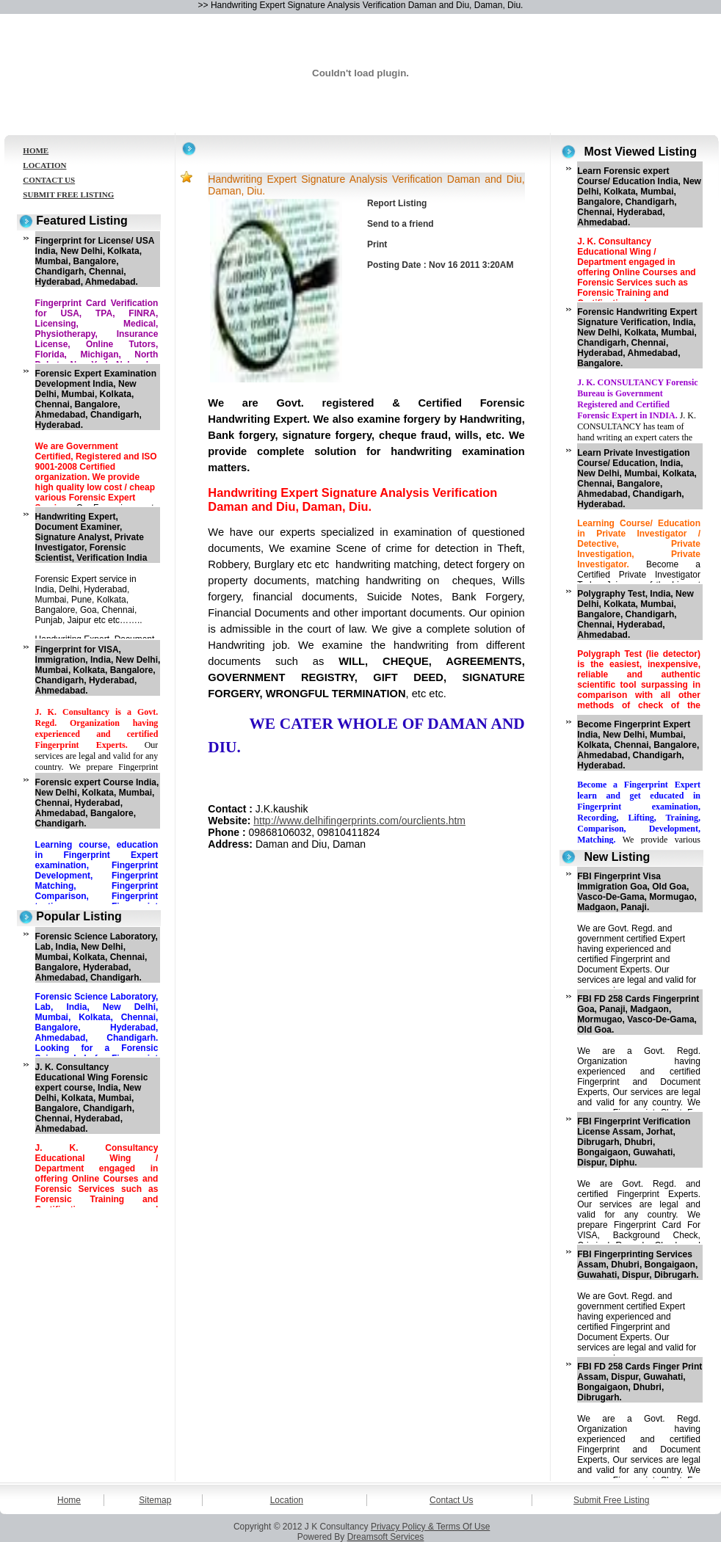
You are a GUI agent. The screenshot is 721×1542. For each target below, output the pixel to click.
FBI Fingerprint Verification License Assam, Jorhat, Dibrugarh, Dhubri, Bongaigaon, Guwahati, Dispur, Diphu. (633, 1142)
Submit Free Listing (611, 1500)
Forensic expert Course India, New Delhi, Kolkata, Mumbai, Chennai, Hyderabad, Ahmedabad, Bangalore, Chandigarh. (97, 803)
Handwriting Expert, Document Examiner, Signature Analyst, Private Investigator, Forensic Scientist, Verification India (91, 537)
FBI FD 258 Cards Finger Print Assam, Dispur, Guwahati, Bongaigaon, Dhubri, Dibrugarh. (639, 1382)
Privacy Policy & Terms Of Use (430, 1526)
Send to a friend (400, 224)
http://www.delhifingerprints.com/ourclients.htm (359, 820)
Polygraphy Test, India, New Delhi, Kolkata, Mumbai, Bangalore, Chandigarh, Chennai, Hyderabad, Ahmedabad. (635, 614)
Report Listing (397, 203)
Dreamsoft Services (385, 1537)
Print (377, 244)
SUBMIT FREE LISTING (68, 194)
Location (286, 1500)
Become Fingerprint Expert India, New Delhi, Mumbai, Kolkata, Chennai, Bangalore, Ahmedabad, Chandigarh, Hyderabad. (638, 745)
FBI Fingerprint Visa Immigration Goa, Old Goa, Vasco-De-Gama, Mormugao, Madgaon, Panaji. (637, 891)
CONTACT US (49, 179)
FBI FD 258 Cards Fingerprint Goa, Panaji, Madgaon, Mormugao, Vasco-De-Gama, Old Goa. (638, 1014)
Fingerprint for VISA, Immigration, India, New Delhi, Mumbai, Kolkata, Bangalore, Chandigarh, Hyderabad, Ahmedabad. (98, 670)
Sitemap (155, 1500)
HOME (35, 150)
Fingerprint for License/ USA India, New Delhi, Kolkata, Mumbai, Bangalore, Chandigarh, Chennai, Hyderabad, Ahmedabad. (94, 261)
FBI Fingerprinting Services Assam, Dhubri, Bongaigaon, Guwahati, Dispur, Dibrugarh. (637, 1264)
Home (69, 1500)
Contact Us (451, 1500)
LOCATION (44, 165)
